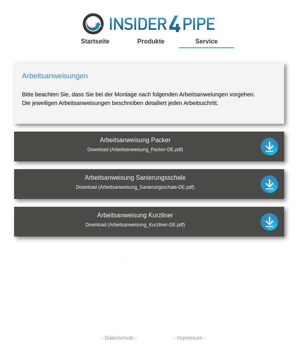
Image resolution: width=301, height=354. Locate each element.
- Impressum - (190, 338)
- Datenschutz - (119, 338)
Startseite (95, 41)
